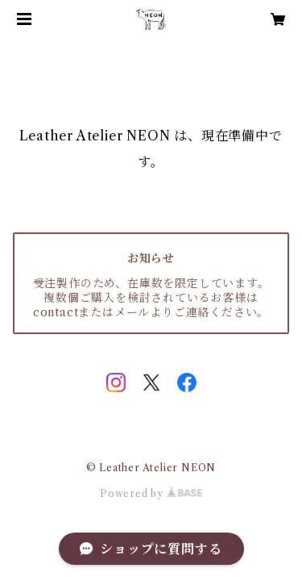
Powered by (151, 493)
